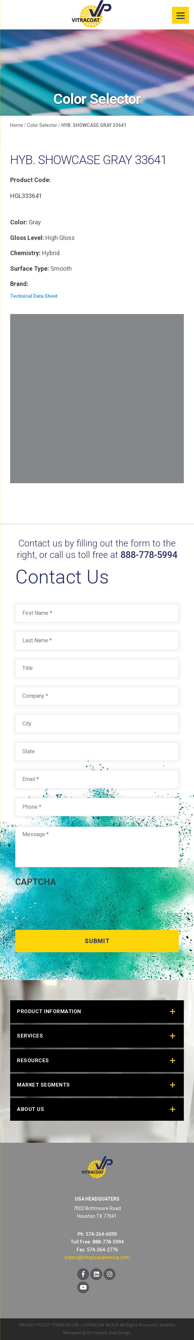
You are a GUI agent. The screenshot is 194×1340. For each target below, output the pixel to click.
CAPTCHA (35, 882)
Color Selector (42, 125)
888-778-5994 (149, 555)
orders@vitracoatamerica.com (97, 1257)
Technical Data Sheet (34, 296)
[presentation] (66, 906)
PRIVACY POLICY (34, 1325)
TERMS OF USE (65, 1325)
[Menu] (180, 15)
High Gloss (60, 237)
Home (16, 125)
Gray (35, 222)
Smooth (61, 268)
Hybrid (51, 252)
